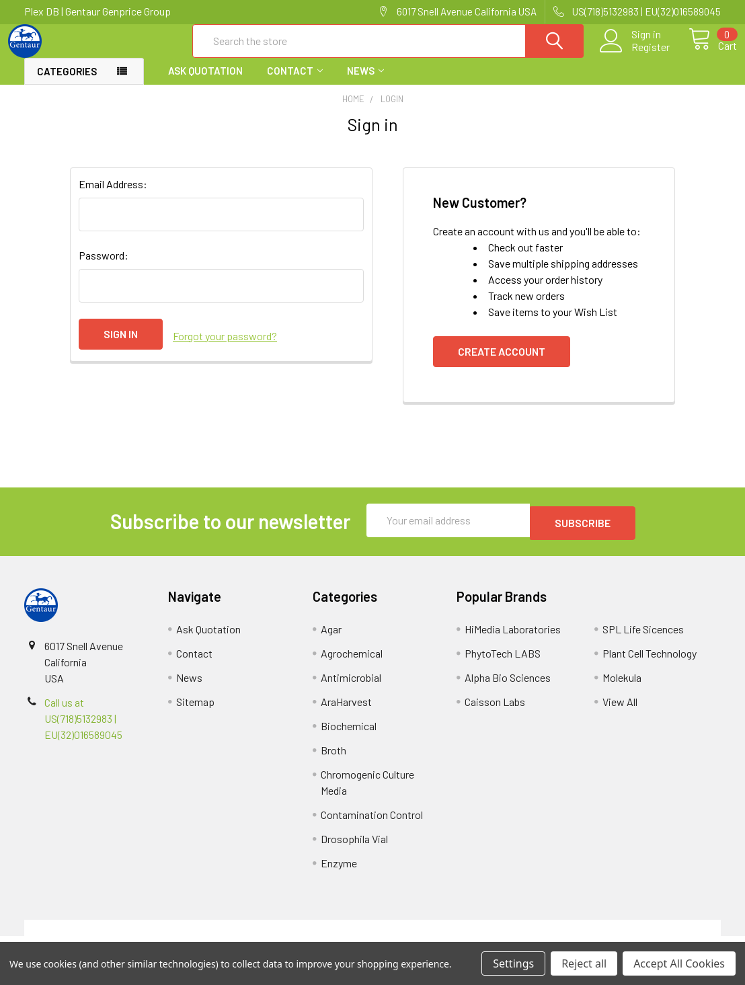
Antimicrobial (351, 686)
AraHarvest (346, 711)
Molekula (621, 686)
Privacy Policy (634, 937)
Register (635, 54)
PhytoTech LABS (503, 662)
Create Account (501, 363)
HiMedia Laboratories (513, 638)
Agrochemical (352, 662)
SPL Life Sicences (643, 638)
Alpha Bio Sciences (508, 686)
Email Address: (113, 196)
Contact (295, 83)
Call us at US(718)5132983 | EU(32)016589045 (83, 727)
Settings (513, 963)
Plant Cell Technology (649, 662)
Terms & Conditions (111, 937)
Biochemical (349, 735)
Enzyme (339, 872)
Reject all (583, 963)
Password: (103, 267)
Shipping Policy (285, 937)
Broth (333, 759)
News (365, 83)
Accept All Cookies (679, 963)
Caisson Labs (495, 711)
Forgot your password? (225, 346)
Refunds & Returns (460, 937)
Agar (331, 638)
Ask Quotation (205, 83)
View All (619, 711)
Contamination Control (372, 824)
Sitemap (195, 711)
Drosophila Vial (354, 848)
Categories (67, 83)
